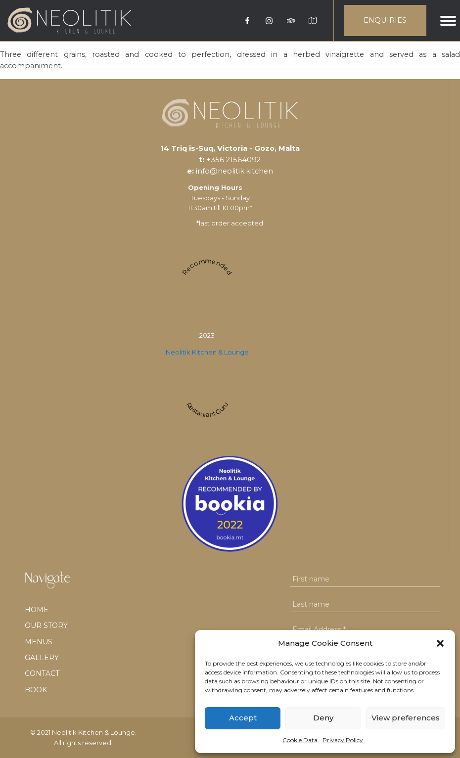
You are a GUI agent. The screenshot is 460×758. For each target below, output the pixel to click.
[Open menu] (448, 21)
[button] (440, 643)
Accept (243, 717)
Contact (42, 673)
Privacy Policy (342, 740)
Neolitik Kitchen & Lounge (207, 352)
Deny (323, 717)
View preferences (405, 717)
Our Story (46, 625)
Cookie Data (300, 740)
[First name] (365, 579)
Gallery (42, 657)
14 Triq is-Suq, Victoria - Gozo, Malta (230, 148)
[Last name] (365, 604)
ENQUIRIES (385, 20)
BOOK (36, 689)
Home (36, 609)
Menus (38, 641)
